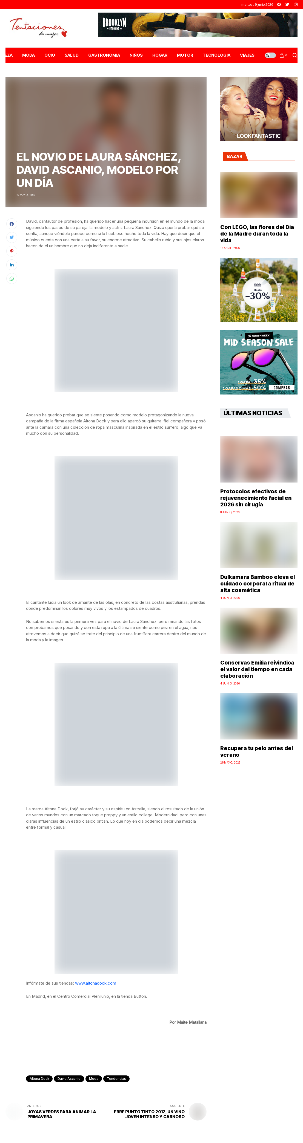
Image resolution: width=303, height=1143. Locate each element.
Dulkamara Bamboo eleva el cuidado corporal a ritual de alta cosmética (257, 583)
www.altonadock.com (95, 983)
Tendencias (116, 1079)
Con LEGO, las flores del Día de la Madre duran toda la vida (257, 233)
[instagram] (296, 4)
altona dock (39, 1079)
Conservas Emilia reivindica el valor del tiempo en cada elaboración (257, 669)
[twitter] (287, 4)
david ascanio (69, 1079)
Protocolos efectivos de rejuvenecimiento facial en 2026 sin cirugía (255, 498)
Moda (93, 1079)
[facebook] (279, 4)
